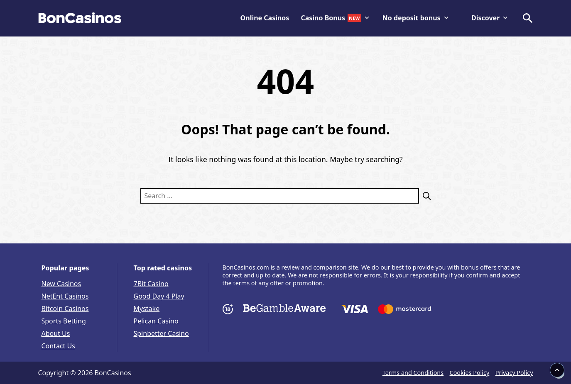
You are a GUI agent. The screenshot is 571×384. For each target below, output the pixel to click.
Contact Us (58, 345)
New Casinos (61, 283)
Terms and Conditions (413, 373)
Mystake (147, 308)
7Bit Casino (151, 283)
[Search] (425, 196)
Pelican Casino (156, 321)
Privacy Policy (514, 373)
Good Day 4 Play (159, 296)
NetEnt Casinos (65, 296)
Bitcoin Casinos (65, 308)
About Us (56, 333)
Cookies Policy (470, 373)
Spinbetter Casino (161, 333)
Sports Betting (64, 321)
